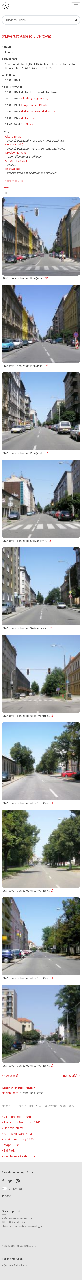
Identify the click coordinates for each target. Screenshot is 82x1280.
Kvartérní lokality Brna (18, 1156)
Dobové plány (12, 1128)
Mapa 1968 (10, 1145)
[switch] (4, 1188)
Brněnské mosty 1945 (18, 1139)
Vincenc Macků (14, 144)
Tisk (31, 1106)
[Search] (41, 20)
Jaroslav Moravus (15, 152)
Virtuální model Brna (17, 1117)
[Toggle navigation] (75, 5)
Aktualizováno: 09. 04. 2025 (56, 1106)
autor (5, 187)
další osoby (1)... (15, 181)
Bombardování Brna (17, 1134)
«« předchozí (10, 1075)
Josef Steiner (12, 169)
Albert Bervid (13, 136)
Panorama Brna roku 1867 (21, 1122)
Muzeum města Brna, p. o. (19, 1245)
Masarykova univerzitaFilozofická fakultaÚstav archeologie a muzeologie (22, 1222)
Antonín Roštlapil (16, 160)
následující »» (71, 1075)
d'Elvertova (28, 118)
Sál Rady (8, 1150)
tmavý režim (16, 1188)
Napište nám (10, 1093)
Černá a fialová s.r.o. (15, 1265)
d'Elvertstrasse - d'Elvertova (38, 111)
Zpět (20, 1106)
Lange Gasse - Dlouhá (34, 105)
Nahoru (6, 1106)
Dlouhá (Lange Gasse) (34, 98)
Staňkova (27, 124)
